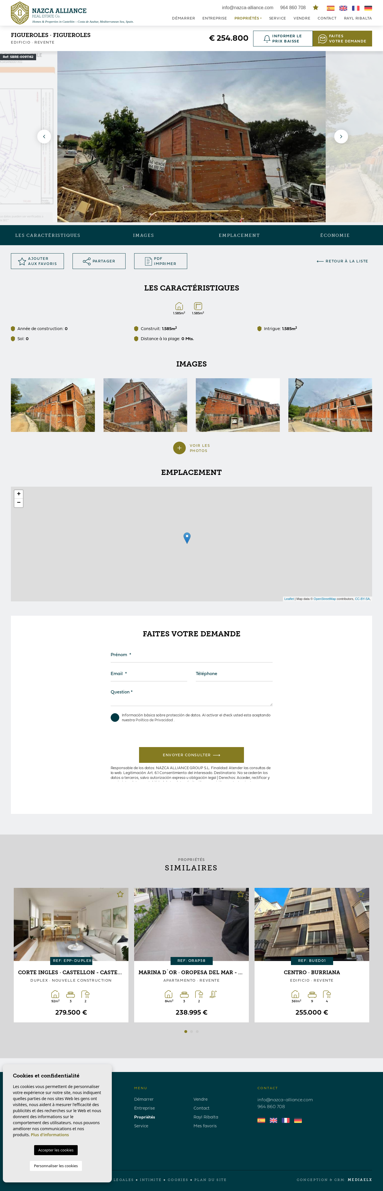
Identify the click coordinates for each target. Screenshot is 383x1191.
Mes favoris (205, 1126)
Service (277, 18)
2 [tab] (191, 1031)
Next (340, 136)
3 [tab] (197, 1031)
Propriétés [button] (247, 18)
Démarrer (183, 18)
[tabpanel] (71, 955)
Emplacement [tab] (239, 235)
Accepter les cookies (55, 1150)
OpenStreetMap (325, 599)
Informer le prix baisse (283, 38)
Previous (43, 136)
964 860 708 (293, 7)
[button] (191, 451)
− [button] (19, 503)
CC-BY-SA (362, 599)
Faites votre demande (342, 38)
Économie (335, 235)
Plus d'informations (50, 1134)
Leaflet (289, 599)
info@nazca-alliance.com (247, 7)
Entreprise (214, 18)
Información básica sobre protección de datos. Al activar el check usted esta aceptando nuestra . (191, 717)
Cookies (178, 1180)
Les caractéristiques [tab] (48, 235)
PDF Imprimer (161, 261)
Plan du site (210, 1180)
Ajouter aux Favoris (37, 261)
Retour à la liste (342, 261)
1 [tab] (185, 1031)
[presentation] (169, 735)
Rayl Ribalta (358, 18)
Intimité (151, 1180)
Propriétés (144, 1117)
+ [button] (19, 494)
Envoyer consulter (191, 755)
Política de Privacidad (155, 720)
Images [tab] (143, 235)
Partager (99, 261)
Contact (327, 18)
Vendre (302, 18)
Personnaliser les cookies (56, 1165)
